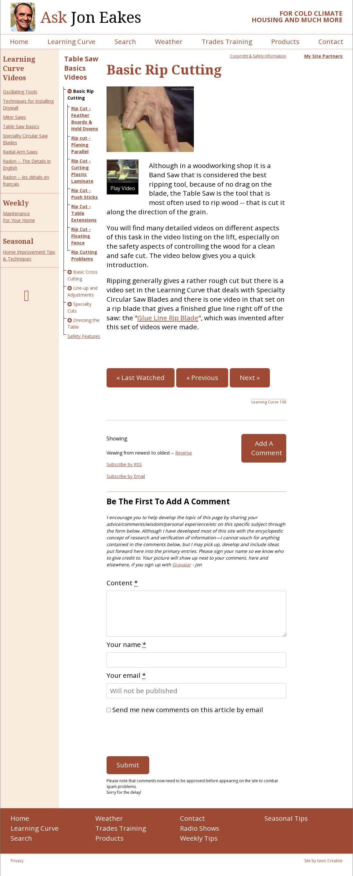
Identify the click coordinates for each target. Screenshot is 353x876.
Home (19, 41)
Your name (126, 644)
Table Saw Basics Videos (81, 68)
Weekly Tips (199, 838)
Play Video (122, 188)
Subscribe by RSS (124, 464)
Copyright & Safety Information (258, 56)
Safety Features (83, 336)
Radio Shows (199, 828)
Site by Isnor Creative (323, 860)
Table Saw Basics (21, 126)
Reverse (183, 453)
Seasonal (18, 241)
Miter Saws (14, 117)
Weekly (16, 203)
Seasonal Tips (286, 818)
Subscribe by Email (126, 476)
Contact (330, 41)
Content (122, 582)
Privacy (17, 860)
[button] (123, 176)
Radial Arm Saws (20, 152)
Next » (250, 377)
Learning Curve (71, 41)
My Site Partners (323, 56)
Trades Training (227, 41)
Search (125, 41)
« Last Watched (140, 377)
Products (285, 41)
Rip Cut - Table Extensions (84, 213)
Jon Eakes (90, 17)
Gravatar (181, 565)
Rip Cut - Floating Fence (81, 236)
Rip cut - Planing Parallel (80, 145)
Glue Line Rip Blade (167, 317)
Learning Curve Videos (19, 68)
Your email (126, 675)
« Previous (202, 377)
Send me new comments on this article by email (187, 709)
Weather (169, 41)
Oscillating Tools (20, 92)
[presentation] (155, 733)
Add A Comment (266, 448)
